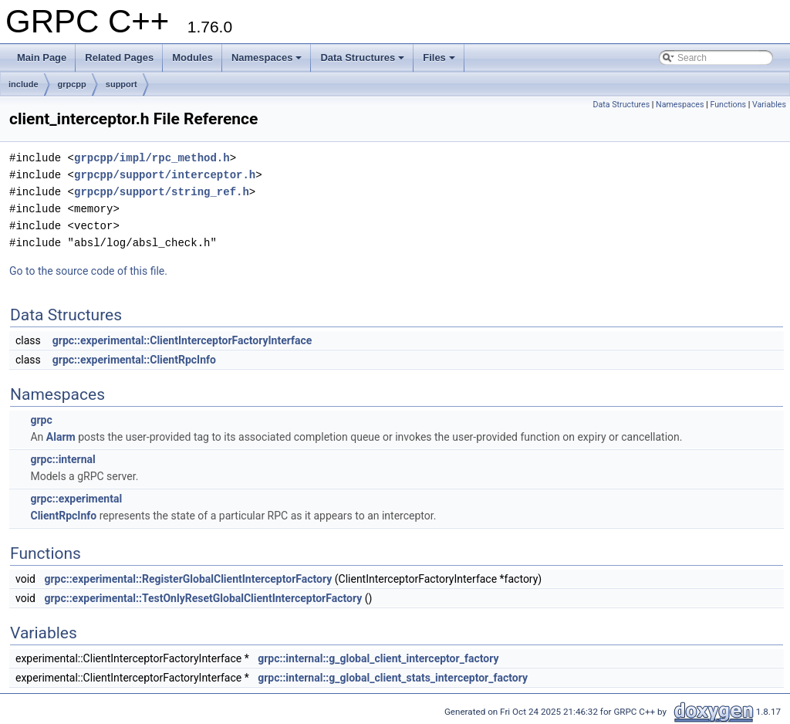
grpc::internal (62, 459)
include (23, 84)
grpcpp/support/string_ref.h (161, 191)
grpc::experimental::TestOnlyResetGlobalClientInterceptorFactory (203, 598)
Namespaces (266, 57)
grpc (41, 420)
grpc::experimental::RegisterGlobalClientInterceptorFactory (188, 579)
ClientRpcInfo (63, 515)
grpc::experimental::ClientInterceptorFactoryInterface (182, 340)
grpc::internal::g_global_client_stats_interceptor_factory (393, 678)
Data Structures (362, 57)
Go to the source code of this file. (88, 271)
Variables (769, 105)
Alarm (61, 437)
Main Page (41, 57)
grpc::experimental (76, 498)
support (121, 84)
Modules (192, 57)
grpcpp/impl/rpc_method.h (152, 158)
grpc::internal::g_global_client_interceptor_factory (378, 658)
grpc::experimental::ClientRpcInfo (134, 360)
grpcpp (72, 84)
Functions (728, 105)
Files (439, 57)
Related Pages (119, 57)
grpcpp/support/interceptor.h (164, 174)
